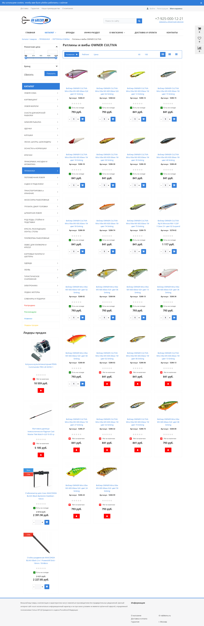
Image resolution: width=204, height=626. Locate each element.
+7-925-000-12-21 (169, 18)
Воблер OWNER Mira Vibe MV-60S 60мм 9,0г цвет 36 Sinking (168, 290)
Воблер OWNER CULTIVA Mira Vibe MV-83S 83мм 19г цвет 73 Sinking (137, 422)
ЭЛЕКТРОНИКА (39, 285)
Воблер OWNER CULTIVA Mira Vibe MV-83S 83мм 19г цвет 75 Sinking (137, 223)
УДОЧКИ (39, 128)
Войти (152, 8)
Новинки (28, 318)
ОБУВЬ (39, 269)
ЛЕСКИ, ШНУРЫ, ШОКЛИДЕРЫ (39, 141)
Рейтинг (85, 54)
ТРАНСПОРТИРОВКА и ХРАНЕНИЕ (39, 192)
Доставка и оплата (146, 32)
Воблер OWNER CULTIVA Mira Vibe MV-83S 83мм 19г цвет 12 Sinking (137, 91)
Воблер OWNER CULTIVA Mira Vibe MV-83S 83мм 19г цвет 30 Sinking (107, 157)
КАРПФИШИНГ (39, 99)
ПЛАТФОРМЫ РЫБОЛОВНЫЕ (36, 238)
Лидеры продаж (31, 325)
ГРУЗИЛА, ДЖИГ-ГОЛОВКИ (39, 206)
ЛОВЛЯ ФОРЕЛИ (39, 106)
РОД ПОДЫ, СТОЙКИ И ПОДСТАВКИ (39, 221)
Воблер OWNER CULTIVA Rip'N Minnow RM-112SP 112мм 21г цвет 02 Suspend (168, 223)
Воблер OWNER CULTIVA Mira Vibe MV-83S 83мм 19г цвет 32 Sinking (107, 422)
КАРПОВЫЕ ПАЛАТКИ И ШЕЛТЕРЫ (34, 255)
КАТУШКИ (39, 135)
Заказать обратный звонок (171, 21)
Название (71, 54)
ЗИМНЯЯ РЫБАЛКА (39, 122)
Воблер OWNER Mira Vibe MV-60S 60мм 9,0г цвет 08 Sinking (168, 422)
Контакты (172, 32)
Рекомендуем (30, 312)
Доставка (24, 8)
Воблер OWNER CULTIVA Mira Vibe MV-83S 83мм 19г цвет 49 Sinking (168, 157)
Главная (30, 32)
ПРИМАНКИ (39, 170)
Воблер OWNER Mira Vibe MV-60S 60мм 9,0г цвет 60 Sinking (76, 356)
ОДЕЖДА (39, 263)
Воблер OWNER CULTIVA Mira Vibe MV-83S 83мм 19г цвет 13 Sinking (168, 356)
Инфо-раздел (92, 32)
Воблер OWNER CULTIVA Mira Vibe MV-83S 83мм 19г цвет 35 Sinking (137, 157)
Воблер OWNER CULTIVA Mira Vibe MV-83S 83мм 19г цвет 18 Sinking (76, 157)
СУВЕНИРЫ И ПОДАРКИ (34, 298)
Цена (96, 54)
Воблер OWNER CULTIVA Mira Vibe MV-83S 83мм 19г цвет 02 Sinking (107, 356)
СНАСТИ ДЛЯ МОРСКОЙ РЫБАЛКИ (39, 114)
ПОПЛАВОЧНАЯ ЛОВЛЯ (39, 177)
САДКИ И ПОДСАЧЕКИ (39, 184)
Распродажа (29, 305)
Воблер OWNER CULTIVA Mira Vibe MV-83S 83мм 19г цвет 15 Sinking (168, 91)
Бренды (70, 32)
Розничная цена (32, 46)
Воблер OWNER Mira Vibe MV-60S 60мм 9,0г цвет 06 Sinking (107, 290)
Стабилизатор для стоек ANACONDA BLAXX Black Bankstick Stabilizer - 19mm (41, 496)
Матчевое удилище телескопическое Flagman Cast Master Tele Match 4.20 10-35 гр (40, 431)
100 (146, 54)
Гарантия (35, 8)
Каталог (50, 32)
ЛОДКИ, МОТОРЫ (39, 292)
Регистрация (162, 8)
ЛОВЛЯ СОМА (39, 93)
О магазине (117, 32)
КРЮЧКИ (39, 154)
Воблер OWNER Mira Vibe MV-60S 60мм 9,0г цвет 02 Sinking (76, 290)
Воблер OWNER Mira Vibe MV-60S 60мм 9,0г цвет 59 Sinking (107, 488)
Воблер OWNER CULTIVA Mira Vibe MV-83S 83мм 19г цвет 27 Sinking (76, 422)
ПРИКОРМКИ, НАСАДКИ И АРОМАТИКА (39, 162)
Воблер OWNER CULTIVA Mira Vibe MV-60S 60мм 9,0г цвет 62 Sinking (107, 91)
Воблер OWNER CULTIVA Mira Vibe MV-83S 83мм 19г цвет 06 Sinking (137, 356)
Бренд (27, 66)
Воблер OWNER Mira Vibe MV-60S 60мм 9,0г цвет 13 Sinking (138, 290)
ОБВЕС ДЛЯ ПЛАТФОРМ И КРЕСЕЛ (39, 246)
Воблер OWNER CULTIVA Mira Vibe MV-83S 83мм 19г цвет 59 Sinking (76, 223)
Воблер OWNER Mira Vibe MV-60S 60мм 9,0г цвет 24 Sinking (76, 488)
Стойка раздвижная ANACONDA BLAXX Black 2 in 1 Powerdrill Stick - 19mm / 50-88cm (41, 560)
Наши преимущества (51, 8)
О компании (67, 8)
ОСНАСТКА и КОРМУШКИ (39, 148)
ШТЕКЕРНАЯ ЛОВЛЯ (39, 213)
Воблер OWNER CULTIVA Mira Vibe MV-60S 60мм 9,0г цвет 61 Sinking (76, 91)
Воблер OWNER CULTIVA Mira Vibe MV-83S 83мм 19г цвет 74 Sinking (107, 223)
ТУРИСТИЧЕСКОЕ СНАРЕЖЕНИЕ (39, 277)
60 (139, 54)
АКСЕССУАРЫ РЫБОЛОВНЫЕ (39, 199)
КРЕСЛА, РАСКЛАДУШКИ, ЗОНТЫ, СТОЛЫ (39, 230)
